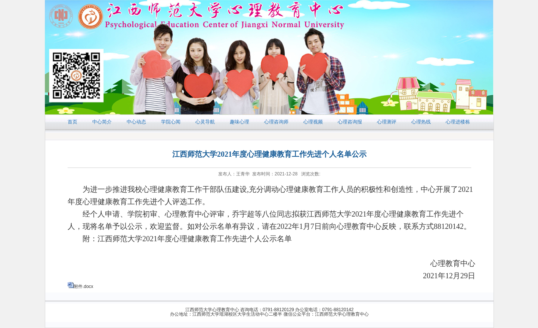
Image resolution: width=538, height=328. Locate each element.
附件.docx (83, 286)
